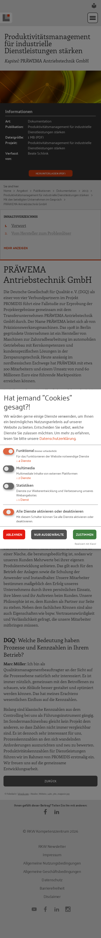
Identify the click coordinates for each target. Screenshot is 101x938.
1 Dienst (22, 499)
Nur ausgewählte (49, 534)
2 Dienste (23, 478)
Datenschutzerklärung (57, 438)
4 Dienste (23, 460)
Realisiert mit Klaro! (85, 543)
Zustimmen (84, 534)
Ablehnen (14, 534)
